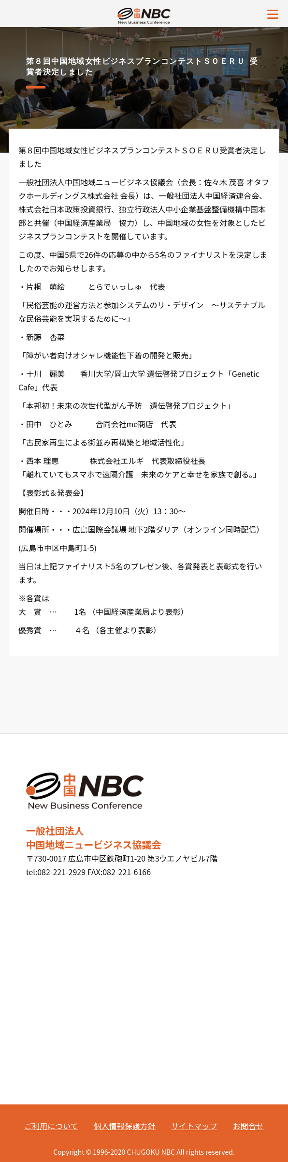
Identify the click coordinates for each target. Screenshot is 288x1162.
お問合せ (248, 1126)
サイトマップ (194, 1126)
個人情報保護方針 (125, 1126)
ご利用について (51, 1126)
